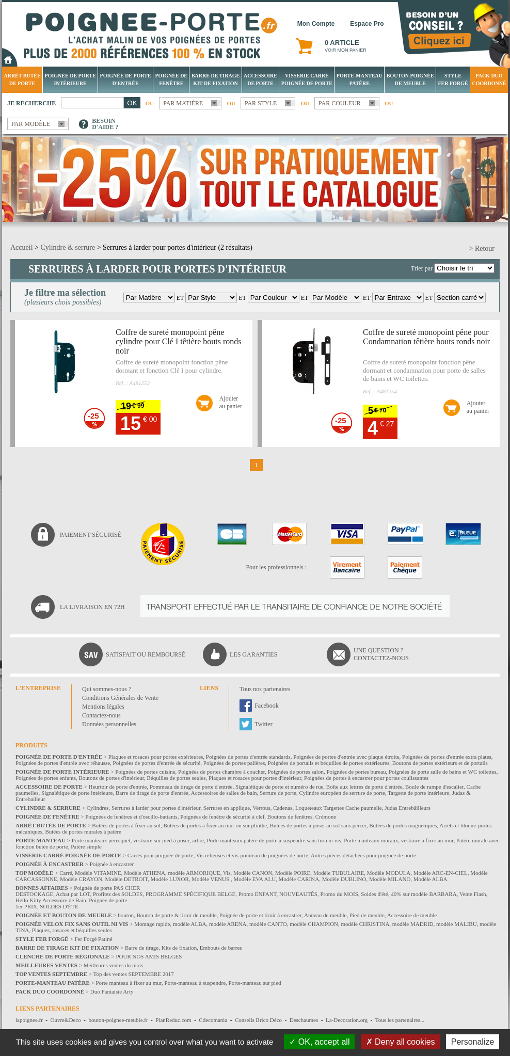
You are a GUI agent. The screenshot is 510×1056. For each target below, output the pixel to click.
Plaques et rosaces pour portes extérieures (155, 757)
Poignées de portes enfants (45, 778)
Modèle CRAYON (81, 879)
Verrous (261, 808)
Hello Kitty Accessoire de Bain (50, 900)
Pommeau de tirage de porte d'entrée (191, 786)
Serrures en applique (226, 808)
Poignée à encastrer (112, 864)
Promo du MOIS (339, 894)
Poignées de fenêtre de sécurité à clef (222, 816)
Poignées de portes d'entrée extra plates (446, 757)
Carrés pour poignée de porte (161, 855)
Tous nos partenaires (265, 689)
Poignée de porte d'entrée (125, 79)
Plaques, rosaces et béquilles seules (72, 930)
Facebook (266, 705)
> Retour (482, 248)
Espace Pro (367, 23)
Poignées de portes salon (295, 772)
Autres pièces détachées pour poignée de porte (363, 855)
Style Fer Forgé (453, 79)
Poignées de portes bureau (356, 772)
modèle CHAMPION (314, 924)
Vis (227, 873)
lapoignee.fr (29, 1020)
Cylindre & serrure (67, 247)
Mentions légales (103, 706)
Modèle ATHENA (144, 873)
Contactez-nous (101, 715)
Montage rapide (152, 924)
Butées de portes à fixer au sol (126, 825)
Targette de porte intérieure (418, 793)
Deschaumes (304, 1020)
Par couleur (339, 103)
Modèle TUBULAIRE (338, 873)
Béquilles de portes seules (176, 778)
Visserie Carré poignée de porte (306, 79)
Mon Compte (316, 23)
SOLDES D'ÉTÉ (59, 906)
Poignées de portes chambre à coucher (221, 772)
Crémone (325, 816)
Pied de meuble (367, 915)
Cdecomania (213, 1020)
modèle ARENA (227, 924)
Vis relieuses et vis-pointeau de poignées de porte (252, 855)
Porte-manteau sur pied (255, 983)
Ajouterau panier (230, 402)
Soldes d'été (374, 894)
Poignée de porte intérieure (70, 79)
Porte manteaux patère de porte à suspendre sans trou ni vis (273, 840)
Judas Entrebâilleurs (408, 808)
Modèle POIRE (292, 873)
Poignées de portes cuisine (145, 772)
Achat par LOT (73, 894)
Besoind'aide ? (105, 124)
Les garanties (253, 654)
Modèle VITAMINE (98, 873)
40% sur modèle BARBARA (423, 894)
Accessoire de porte (260, 79)
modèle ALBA (189, 924)
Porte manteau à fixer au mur (128, 983)
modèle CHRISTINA (365, 924)
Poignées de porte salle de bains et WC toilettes (443, 772)
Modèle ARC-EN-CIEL (440, 873)
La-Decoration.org (347, 1020)
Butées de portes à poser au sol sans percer (318, 825)
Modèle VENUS (211, 879)
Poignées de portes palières (234, 763)
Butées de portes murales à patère (83, 831)
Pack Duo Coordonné (489, 79)
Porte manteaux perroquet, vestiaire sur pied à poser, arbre (138, 840)
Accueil (21, 247)
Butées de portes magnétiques (403, 825)
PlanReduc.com (173, 1020)
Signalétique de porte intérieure (77, 793)
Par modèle (30, 123)
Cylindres (98, 808)
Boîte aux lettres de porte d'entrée (364, 786)
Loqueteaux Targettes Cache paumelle (338, 808)
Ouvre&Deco (66, 1020)
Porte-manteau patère (360, 79)
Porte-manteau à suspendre (195, 983)
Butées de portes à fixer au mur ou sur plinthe (215, 825)
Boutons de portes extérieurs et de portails (440, 763)
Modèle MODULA (389, 873)
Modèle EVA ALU (254, 879)
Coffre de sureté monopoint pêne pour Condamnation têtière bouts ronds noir (426, 337)
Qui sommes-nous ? (106, 689)
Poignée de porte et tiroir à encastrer (260, 915)
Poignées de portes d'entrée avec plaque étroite (346, 757)
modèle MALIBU (456, 924)
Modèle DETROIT (126, 879)
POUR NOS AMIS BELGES (149, 956)
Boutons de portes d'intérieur (112, 778)
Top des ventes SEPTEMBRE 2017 (133, 974)
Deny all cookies (400, 1041)
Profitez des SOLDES (118, 894)
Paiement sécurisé (90, 534)
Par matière (183, 103)
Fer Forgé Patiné (93, 939)
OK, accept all (319, 1041)
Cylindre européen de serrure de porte (342, 793)
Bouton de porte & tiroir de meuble (176, 915)
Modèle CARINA (299, 879)
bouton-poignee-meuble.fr (118, 1020)
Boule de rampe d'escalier (434, 786)
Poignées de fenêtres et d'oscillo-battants (131, 816)
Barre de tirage (141, 948)
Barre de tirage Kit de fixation (216, 79)
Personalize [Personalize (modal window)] (473, 1041)
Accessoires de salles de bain (224, 793)
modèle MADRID (413, 924)
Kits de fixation (179, 948)
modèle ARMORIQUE (194, 873)
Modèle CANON (252, 873)
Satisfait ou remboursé (145, 654)
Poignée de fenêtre (171, 79)
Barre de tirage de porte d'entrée (152, 793)
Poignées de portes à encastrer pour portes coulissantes (366, 778)
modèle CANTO (268, 924)
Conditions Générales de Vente (120, 697)
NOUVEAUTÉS (298, 894)
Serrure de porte (278, 793)
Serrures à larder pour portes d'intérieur (155, 808)
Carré (65, 873)
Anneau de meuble (325, 915)
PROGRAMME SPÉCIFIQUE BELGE (190, 894)
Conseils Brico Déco (258, 1020)
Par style (261, 103)
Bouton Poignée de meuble (410, 79)
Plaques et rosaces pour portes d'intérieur (255, 778)
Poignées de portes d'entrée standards (248, 757)
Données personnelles (109, 724)
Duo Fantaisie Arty (112, 991)
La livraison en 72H (92, 607)
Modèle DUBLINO (344, 879)
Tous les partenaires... (399, 1020)
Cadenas (282, 808)
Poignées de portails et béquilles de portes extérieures (329, 763)
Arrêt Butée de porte (22, 79)
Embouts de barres (221, 948)
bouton (126, 915)
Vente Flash (472, 894)
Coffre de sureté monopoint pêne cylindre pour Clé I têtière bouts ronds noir (179, 341)
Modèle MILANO (389, 879)
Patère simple (86, 846)
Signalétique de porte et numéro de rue (279, 786)
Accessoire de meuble (412, 915)
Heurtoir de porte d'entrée (118, 786)
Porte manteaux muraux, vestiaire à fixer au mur (398, 840)
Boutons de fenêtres (289, 816)
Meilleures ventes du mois (114, 965)
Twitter (263, 724)
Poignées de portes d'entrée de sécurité (157, 763)
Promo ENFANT (257, 894)
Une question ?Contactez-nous (381, 654)
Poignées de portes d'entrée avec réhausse (62, 763)
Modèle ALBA (430, 879)
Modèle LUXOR (170, 879)
